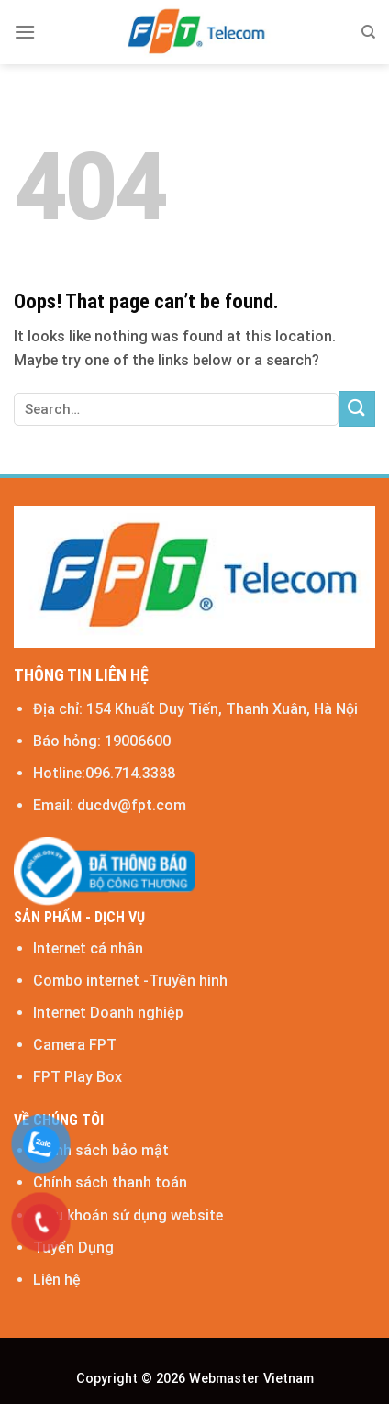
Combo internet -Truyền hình (130, 980)
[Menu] (25, 31)
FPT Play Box (77, 1077)
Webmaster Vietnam (249, 1379)
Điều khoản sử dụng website (128, 1215)
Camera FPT (75, 1044)
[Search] (368, 32)
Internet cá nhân (88, 948)
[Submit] (357, 409)
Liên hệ (57, 1279)
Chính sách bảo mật (101, 1150)
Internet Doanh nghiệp (108, 1012)
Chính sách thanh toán (110, 1182)
